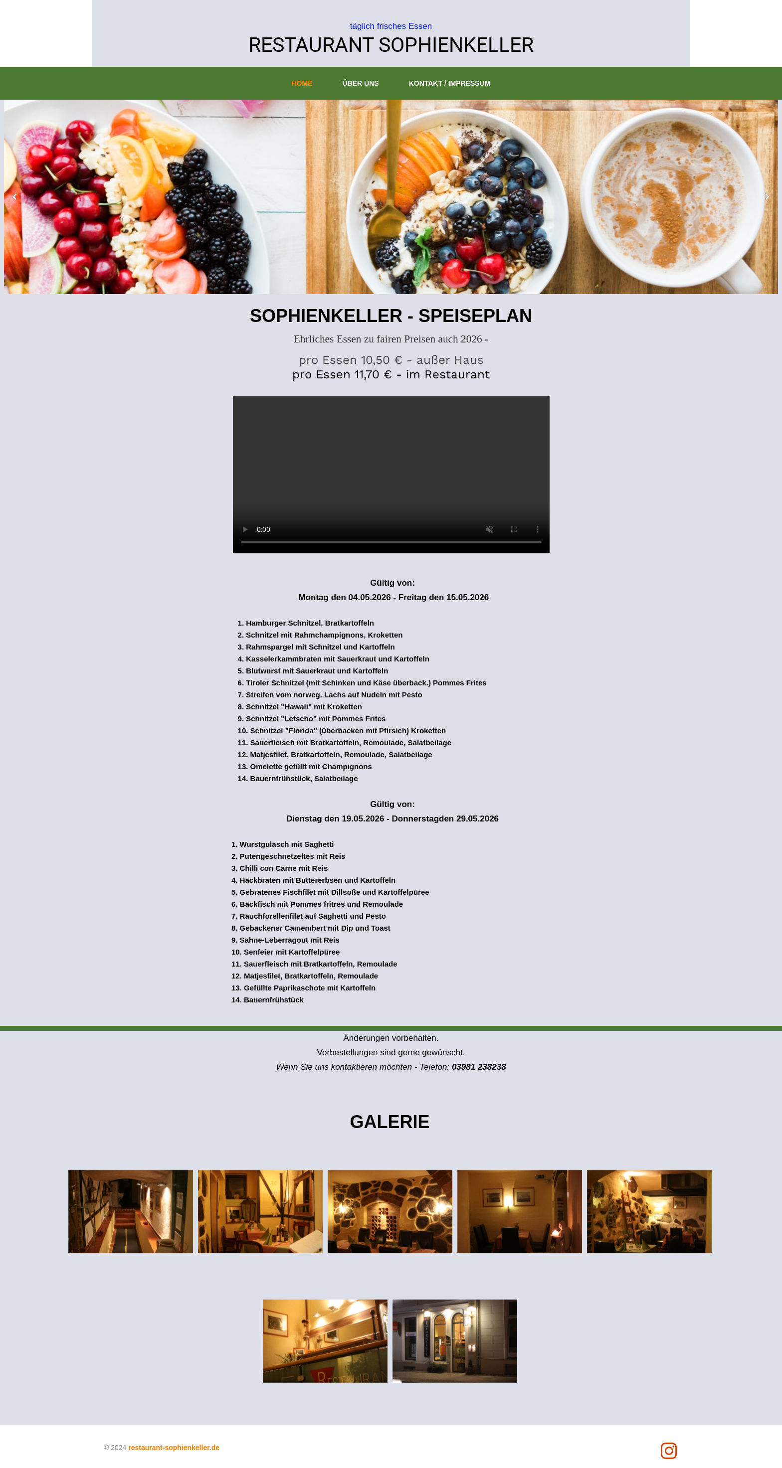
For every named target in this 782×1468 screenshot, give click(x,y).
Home (302, 83)
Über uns (361, 83)
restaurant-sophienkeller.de (173, 1448)
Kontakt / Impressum (450, 83)
